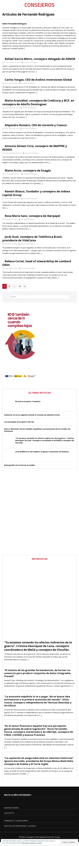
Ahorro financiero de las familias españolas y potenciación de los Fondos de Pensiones (37, 430)
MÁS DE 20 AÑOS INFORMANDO (17, 795)
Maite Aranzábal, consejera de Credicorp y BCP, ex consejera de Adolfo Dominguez (38, 102)
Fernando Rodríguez (30, 62)
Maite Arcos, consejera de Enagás (28, 170)
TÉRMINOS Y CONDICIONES (16, 820)
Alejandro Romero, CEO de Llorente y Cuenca (36, 125)
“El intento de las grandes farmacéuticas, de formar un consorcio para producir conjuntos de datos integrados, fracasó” (37, 673)
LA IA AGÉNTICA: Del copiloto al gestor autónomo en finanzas (42, 451)
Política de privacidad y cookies (31, 843)
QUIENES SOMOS (11, 808)
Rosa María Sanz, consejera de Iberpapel (32, 216)
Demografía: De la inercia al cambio (19, 465)
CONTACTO (9, 813)
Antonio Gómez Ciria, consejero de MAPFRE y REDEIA (34, 147)
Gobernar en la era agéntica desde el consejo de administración (32, 415)
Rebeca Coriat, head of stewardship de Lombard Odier (36, 263)
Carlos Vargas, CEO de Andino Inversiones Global (38, 79)
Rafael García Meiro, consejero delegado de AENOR (40, 59)
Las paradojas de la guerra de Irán (19, 422)
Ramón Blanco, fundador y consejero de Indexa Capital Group (36, 193)
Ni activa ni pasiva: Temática (27, 401)
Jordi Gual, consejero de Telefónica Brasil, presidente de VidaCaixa (32, 238)
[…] (35, 71)
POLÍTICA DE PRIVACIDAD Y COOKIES (20, 826)
